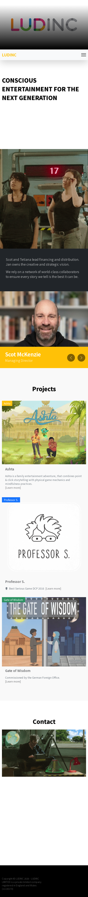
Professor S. (15, 593)
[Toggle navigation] (83, 55)
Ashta (9, 481)
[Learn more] (13, 499)
